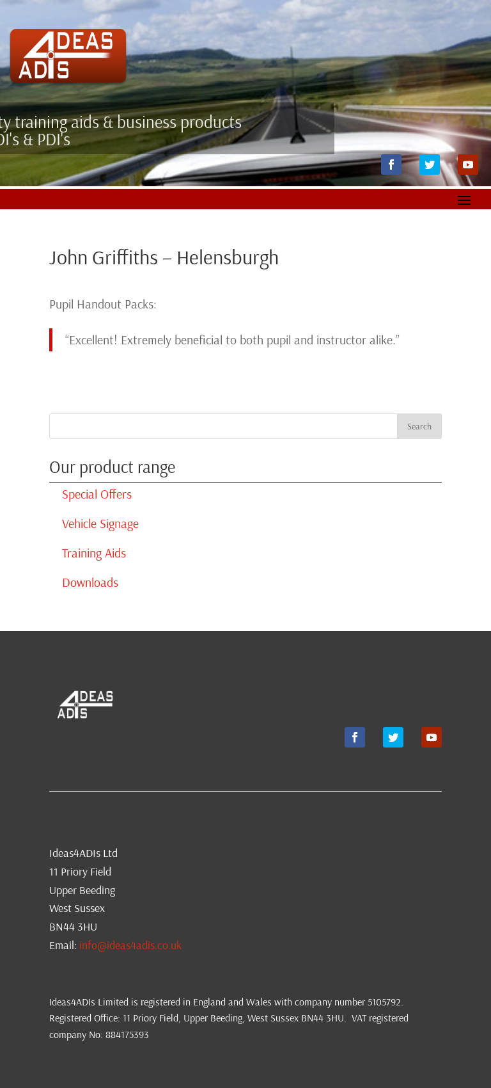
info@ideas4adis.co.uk (130, 945)
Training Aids (94, 553)
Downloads (90, 582)
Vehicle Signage (100, 523)
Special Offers (97, 494)
